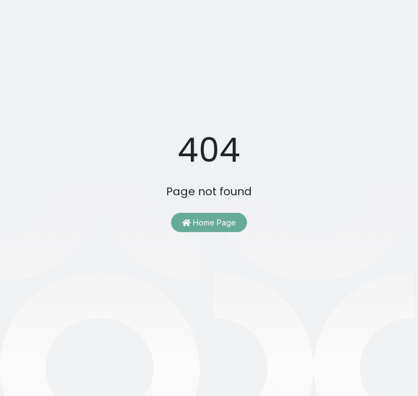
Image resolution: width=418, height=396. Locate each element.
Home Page (209, 222)
